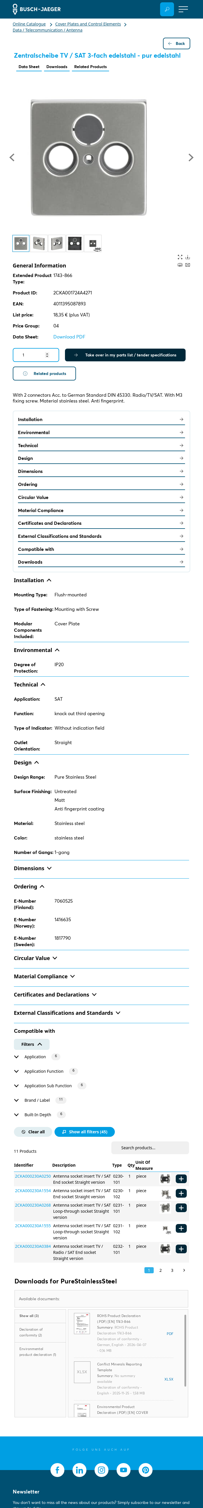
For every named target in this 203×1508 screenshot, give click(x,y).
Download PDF (69, 337)
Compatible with (101, 549)
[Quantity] (36, 355)
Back (176, 43)
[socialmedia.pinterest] (146, 1470)
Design (101, 458)
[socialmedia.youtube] (123, 1470)
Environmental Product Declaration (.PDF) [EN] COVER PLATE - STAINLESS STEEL (122, 1412)
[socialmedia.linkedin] (79, 1470)
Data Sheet (29, 66)
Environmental (101, 432)
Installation (101, 419)
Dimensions (101, 471)
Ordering (101, 484)
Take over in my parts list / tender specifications (125, 355)
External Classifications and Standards (101, 536)
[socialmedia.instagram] (101, 1470)
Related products (44, 373)
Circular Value (101, 497)
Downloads (56, 66)
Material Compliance (101, 510)
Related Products (90, 66)
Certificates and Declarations (101, 523)
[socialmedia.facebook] (57, 1470)
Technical (101, 445)
